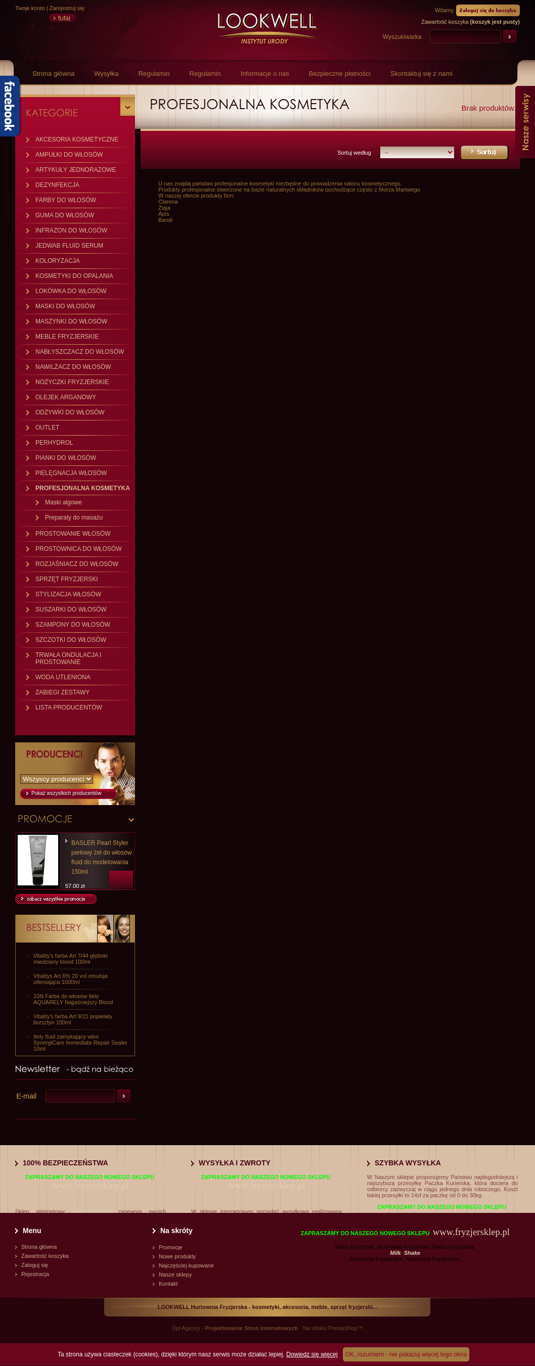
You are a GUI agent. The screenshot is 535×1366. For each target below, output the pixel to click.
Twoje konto (30, 8)
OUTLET (47, 427)
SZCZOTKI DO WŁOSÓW (70, 639)
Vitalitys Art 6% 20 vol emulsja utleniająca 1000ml (70, 979)
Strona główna (53, 73)
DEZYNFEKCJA (57, 185)
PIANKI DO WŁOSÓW (65, 457)
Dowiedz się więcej (311, 1354)
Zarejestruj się (67, 8)
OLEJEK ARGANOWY (65, 397)
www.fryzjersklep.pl (90, 1185)
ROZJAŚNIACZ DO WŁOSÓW (76, 564)
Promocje (170, 1247)
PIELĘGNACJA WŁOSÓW (71, 473)
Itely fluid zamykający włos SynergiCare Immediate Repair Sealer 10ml (80, 1042)
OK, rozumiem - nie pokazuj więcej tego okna (406, 1354)
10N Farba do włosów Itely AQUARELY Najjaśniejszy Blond (73, 999)
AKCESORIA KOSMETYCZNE (76, 139)
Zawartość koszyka (45, 1256)
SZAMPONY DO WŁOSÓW (72, 624)
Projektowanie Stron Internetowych (251, 1328)
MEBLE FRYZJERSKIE (67, 336)
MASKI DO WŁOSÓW (65, 306)
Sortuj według (354, 153)
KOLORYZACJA (57, 260)
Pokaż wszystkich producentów (66, 793)
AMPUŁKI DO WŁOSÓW (69, 154)
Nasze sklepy (175, 1274)
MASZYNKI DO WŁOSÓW (71, 321)
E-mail (26, 1096)
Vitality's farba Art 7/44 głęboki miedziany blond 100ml (70, 959)
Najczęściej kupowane (186, 1265)
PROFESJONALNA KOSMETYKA (82, 488)
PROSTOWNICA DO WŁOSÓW (78, 548)
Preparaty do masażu (74, 517)
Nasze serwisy (525, 122)
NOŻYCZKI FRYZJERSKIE (72, 382)
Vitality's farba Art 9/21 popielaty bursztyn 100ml (72, 1019)
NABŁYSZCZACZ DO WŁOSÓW (79, 351)
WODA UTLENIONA (63, 677)
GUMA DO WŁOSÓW (64, 215)
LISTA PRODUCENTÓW (68, 707)
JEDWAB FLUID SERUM (69, 245)
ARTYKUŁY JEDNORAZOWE (75, 169)
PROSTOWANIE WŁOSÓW (73, 533)
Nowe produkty (177, 1256)
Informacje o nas (265, 73)
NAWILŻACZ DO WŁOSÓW (73, 366)
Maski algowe (63, 502)
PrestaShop (342, 1328)
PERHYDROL (54, 442)
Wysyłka (106, 73)
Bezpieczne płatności (340, 73)
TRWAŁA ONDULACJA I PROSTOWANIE (68, 658)
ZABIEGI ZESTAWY (62, 692)
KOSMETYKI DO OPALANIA (74, 275)
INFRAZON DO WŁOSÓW (71, 230)
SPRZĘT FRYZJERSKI (66, 579)
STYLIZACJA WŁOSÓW (68, 594)
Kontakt (168, 1284)
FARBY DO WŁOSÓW (65, 200)
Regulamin (153, 73)
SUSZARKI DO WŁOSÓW (71, 609)
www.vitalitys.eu (91, 1211)
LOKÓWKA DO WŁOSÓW (71, 291)
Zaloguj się (34, 1265)
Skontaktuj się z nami (421, 73)
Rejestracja (35, 1274)
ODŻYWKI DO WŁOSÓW (70, 412)
